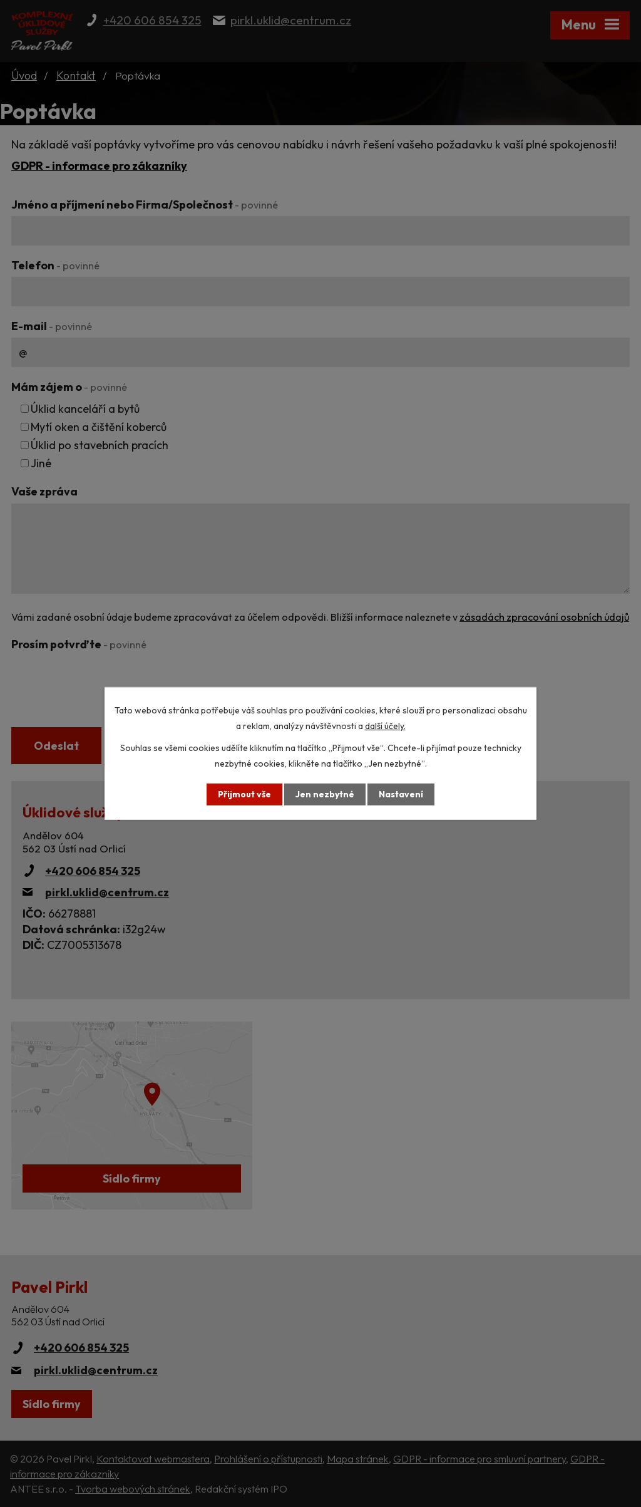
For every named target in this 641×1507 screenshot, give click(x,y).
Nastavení (401, 794)
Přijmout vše (244, 794)
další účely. (385, 726)
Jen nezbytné (324, 794)
